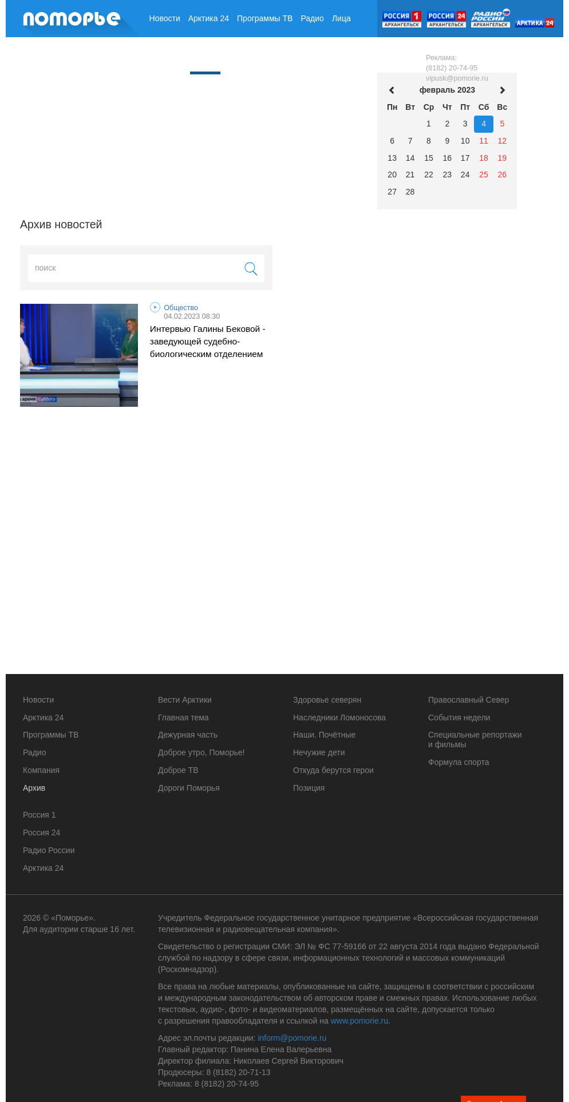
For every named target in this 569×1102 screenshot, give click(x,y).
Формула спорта (458, 762)
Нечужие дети (319, 752)
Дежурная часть (188, 734)
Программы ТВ (265, 18)
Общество (181, 308)
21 (410, 174)
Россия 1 (39, 814)
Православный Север (468, 699)
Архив (205, 54)
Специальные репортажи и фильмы (475, 739)
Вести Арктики (185, 699)
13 (392, 157)
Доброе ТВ (178, 770)
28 (410, 191)
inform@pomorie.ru (292, 1037)
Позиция (309, 787)
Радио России (48, 850)
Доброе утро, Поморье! (201, 752)
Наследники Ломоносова (339, 717)
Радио (312, 18)
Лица (341, 18)
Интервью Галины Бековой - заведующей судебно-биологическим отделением (208, 341)
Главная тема (183, 717)
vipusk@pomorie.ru (457, 78)
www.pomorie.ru (359, 1020)
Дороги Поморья (189, 787)
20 (392, 174)
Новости (164, 18)
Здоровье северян (327, 699)
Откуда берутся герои (333, 770)
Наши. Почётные (324, 734)
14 (410, 157)
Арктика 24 (208, 18)
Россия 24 (41, 832)
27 (392, 191)
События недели (459, 717)
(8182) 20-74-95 (451, 68)
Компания (167, 55)
